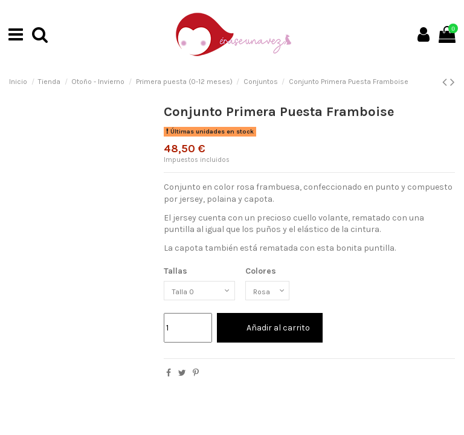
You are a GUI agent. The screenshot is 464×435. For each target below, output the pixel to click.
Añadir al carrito (270, 331)
